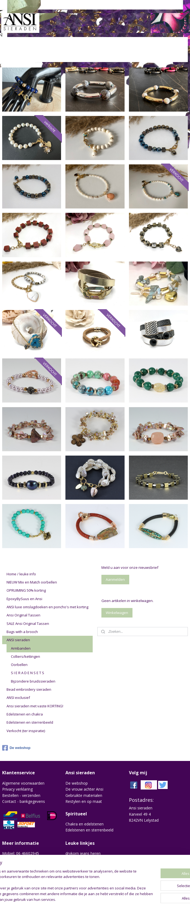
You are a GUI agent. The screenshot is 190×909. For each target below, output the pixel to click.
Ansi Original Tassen (23, 615)
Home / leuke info (21, 574)
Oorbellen (19, 664)
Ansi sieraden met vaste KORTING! (35, 706)
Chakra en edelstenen (84, 824)
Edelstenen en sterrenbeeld (30, 722)
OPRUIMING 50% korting (26, 590)
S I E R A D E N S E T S (27, 672)
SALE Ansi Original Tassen (28, 623)
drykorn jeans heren (83, 853)
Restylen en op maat (83, 801)
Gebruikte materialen (83, 795)
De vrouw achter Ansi (84, 789)
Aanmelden (115, 579)
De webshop (16, 748)
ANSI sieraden (18, 639)
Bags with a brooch (22, 631)
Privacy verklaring (17, 789)
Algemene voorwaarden (23, 783)
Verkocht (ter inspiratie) (26, 730)
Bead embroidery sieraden (29, 689)
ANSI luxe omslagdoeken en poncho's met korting (47, 606)
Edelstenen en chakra (25, 714)
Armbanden (21, 648)
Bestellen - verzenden (21, 795)
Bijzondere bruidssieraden (33, 681)
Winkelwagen (117, 612)
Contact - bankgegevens (23, 801)
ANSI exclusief (18, 697)
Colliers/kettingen (25, 656)
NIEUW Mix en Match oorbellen (32, 582)
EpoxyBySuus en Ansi (24, 598)
